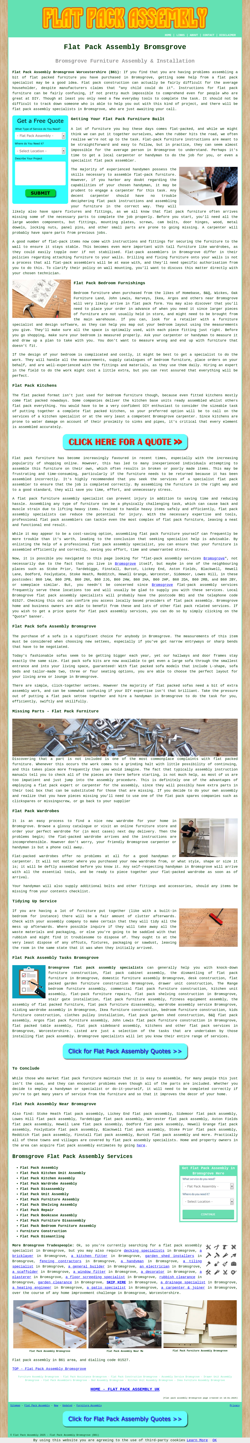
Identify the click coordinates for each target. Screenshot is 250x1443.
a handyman (132, 1261)
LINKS (180, 35)
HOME (168, 35)
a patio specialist (106, 1288)
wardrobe (62, 831)
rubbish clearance (177, 1277)
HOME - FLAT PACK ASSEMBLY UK (125, 1389)
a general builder (86, 1267)
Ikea (159, 298)
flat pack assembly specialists (70, 595)
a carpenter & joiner (183, 1288)
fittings (87, 222)
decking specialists (144, 1251)
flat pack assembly (193, 601)
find (28, 1114)
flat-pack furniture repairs (100, 994)
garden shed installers (169, 1256)
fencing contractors (60, 1261)
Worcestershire (54, 1031)
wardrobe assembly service (185, 1005)
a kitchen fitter (89, 1256)
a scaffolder (25, 1272)
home (221, 1094)
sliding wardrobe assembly (38, 1010)
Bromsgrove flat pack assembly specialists (95, 968)
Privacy (235, 1405)
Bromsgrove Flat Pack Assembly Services (72, 1157)
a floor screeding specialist (95, 1277)
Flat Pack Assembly (37, 1405)
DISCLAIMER (227, 35)
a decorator (152, 1272)
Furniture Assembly (89, 1405)
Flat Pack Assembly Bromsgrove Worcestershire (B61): (66, 72)
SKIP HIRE (116, 1282)
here (141, 1145)
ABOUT (194, 35)
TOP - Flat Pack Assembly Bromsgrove (49, 1369)
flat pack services (209, 1026)
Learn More (197, 1440)
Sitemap (15, 1405)
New (56, 1405)
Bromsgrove (214, 558)
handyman (143, 696)
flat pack (182, 606)
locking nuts (43, 227)
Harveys (142, 298)
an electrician (154, 1267)
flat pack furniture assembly (134, 999)
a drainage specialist (183, 1282)
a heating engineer (31, 1288)
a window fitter (89, 1272)
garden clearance (55, 1282)
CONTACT (208, 35)
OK (214, 1440)
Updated (67, 1405)
